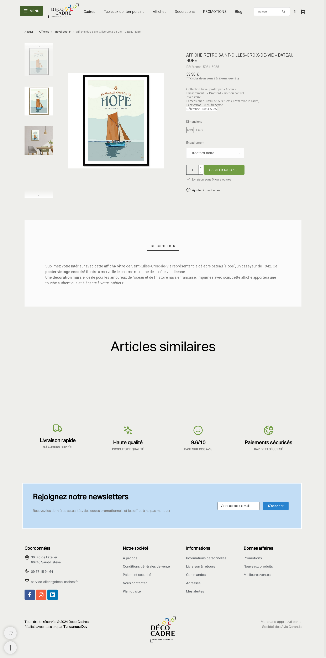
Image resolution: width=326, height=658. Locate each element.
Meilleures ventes (257, 575)
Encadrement (195, 142)
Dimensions (194, 121)
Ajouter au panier (224, 170)
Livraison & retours (200, 566)
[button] (203, 190)
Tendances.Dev (75, 627)
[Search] (272, 11)
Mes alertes (195, 591)
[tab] (163, 246)
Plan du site (132, 591)
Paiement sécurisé (137, 575)
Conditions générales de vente (146, 566)
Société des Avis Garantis (281, 627)
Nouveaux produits (258, 566)
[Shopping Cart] (10, 633)
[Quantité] (192, 170)
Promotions (253, 558)
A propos (130, 558)
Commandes (196, 575)
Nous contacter (135, 583)
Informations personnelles (206, 558)
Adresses (193, 583)
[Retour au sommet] (10, 647)
